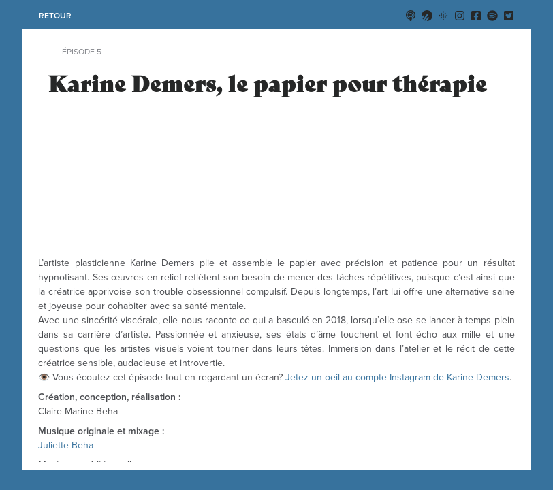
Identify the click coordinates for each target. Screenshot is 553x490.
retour (55, 16)
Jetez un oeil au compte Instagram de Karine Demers (397, 377)
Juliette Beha (65, 445)
